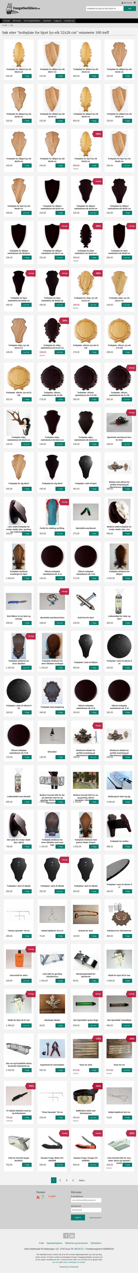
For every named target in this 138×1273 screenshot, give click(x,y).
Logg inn (57, 21)
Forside (7, 21)
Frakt (41, 1244)
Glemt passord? (95, 1218)
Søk (129, 8)
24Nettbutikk (74, 1268)
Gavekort (47, 21)
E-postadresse (77, 1196)
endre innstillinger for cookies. (74, 1263)
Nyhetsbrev (96, 1244)
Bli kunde (17, 21)
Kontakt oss (69, 21)
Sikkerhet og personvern (76, 1244)
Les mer (55, 1263)
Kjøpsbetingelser (54, 1244)
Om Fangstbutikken (32, 21)
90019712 (79, 1250)
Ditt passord (76, 1206)
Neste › (82, 1180)
